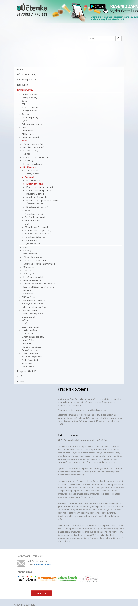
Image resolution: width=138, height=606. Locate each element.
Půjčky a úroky (28, 297)
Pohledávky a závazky (32, 124)
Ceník (20, 376)
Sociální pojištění (29, 330)
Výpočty (27, 270)
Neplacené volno (33, 220)
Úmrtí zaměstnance (32, 280)
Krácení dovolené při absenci (39, 190)
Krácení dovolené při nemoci (39, 187)
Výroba (25, 120)
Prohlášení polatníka (32, 163)
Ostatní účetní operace (32, 313)
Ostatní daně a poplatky (33, 336)
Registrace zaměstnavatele (36, 157)
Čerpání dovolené (34, 203)
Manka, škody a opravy (32, 303)
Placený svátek (32, 173)
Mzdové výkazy (30, 253)
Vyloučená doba (32, 243)
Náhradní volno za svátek (37, 233)
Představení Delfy (26, 74)
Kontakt (21, 381)
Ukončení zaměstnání (33, 147)
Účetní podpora (25, 89)
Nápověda (22, 84)
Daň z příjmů (27, 333)
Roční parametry (29, 97)
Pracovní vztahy (30, 150)
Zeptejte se (41, 593)
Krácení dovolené (34, 183)
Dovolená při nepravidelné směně (42, 200)
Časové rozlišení (29, 310)
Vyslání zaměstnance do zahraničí (39, 283)
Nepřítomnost (29, 167)
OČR (27, 223)
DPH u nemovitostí (30, 137)
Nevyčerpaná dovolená (37, 207)
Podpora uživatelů (26, 371)
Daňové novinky (29, 94)
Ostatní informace (30, 353)
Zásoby (25, 114)
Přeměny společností (31, 346)
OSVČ (24, 323)
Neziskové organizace (32, 356)
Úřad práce (28, 267)
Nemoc (28, 210)
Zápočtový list (29, 160)
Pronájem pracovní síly (33, 277)
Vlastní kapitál (28, 316)
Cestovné (26, 290)
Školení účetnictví (30, 360)
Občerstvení (27, 293)
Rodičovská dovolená (35, 217)
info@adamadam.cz (43, 564)
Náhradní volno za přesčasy (38, 230)
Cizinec (26, 153)
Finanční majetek (29, 110)
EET (23, 104)
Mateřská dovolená (34, 213)
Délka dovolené (33, 180)
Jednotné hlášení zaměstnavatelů (38, 287)
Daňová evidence (30, 350)
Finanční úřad (28, 340)
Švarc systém (29, 273)
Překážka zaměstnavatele (37, 227)
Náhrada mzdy (32, 240)
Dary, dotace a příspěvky (33, 300)
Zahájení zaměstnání (33, 144)
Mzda (26, 247)
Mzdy (24, 140)
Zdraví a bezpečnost (32, 257)
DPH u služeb (28, 134)
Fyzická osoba (28, 366)
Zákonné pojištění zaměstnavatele (39, 263)
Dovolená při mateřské (37, 197)
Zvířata (25, 320)
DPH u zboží (27, 130)
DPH (24, 127)
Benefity (27, 250)
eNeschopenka (32, 170)
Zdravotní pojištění (30, 327)
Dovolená (29, 177)
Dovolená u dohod (35, 193)
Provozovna (27, 363)
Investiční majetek (30, 107)
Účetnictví (26, 343)
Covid (24, 100)
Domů (20, 69)
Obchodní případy (30, 117)
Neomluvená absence (35, 237)
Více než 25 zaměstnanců (35, 260)
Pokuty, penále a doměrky (34, 307)
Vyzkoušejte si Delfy (27, 79)
